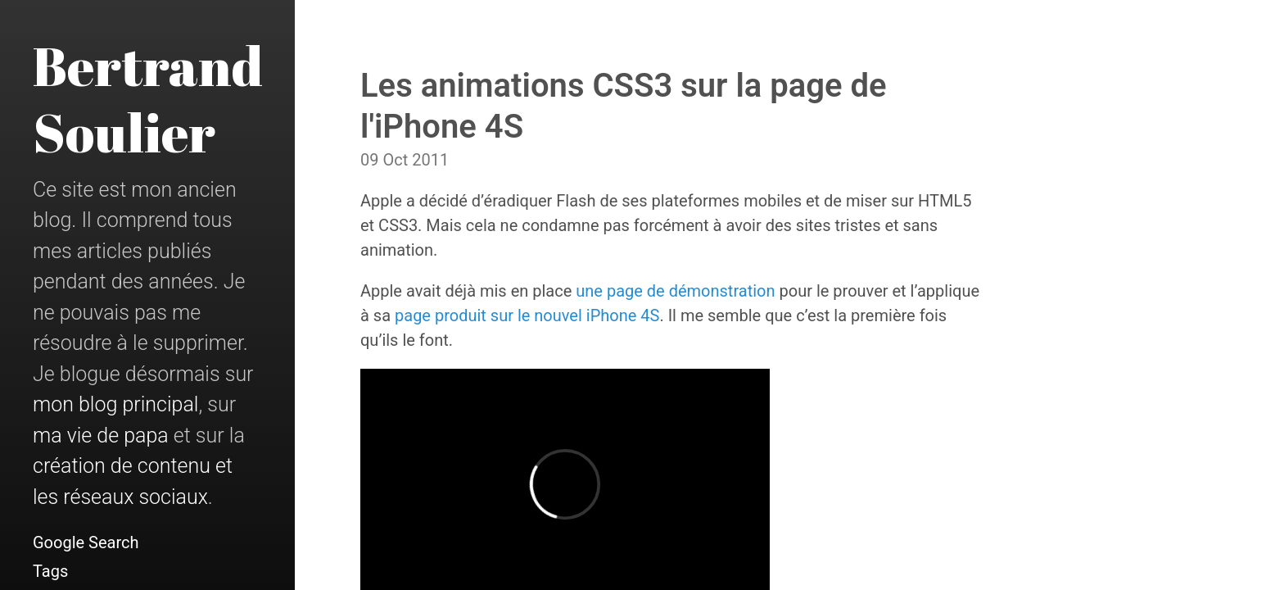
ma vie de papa (101, 435)
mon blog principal (115, 404)
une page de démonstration (675, 291)
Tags (50, 571)
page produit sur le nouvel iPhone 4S (527, 315)
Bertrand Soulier (148, 99)
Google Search (86, 542)
